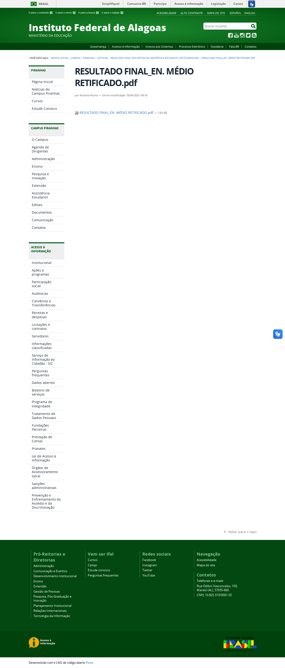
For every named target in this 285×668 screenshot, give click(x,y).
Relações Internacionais (50, 611)
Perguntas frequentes (103, 575)
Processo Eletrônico (192, 46)
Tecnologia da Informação (51, 616)
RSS (254, 35)
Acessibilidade (166, 13)
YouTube (236, 35)
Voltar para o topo (242, 532)
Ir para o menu (66, 12)
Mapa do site (216, 13)
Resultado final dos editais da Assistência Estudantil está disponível (155, 58)
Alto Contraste (192, 13)
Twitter (248, 35)
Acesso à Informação (126, 46)
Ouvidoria (217, 46)
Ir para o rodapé (112, 12)
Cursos (93, 560)
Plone (89, 662)
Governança (98, 46)
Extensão (40, 586)
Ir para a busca (88, 12)
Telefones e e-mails (210, 581)
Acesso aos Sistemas (159, 46)
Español (235, 13)
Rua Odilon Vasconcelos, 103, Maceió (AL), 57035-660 (217, 588)
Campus (75, 58)
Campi (92, 565)
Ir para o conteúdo (41, 12)
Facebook (230, 35)
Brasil (44, 4)
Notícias (102, 58)
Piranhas (88, 58)
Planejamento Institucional (52, 606)
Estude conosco (99, 570)
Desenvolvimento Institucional (55, 576)
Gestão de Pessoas (46, 592)
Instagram (242, 35)
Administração (43, 566)
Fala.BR (234, 46)
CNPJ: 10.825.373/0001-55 (214, 595)
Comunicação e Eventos (50, 571)
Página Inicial (59, 58)
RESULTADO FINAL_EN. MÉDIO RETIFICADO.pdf (114, 113)
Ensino (38, 581)
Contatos (251, 46)
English (249, 13)
